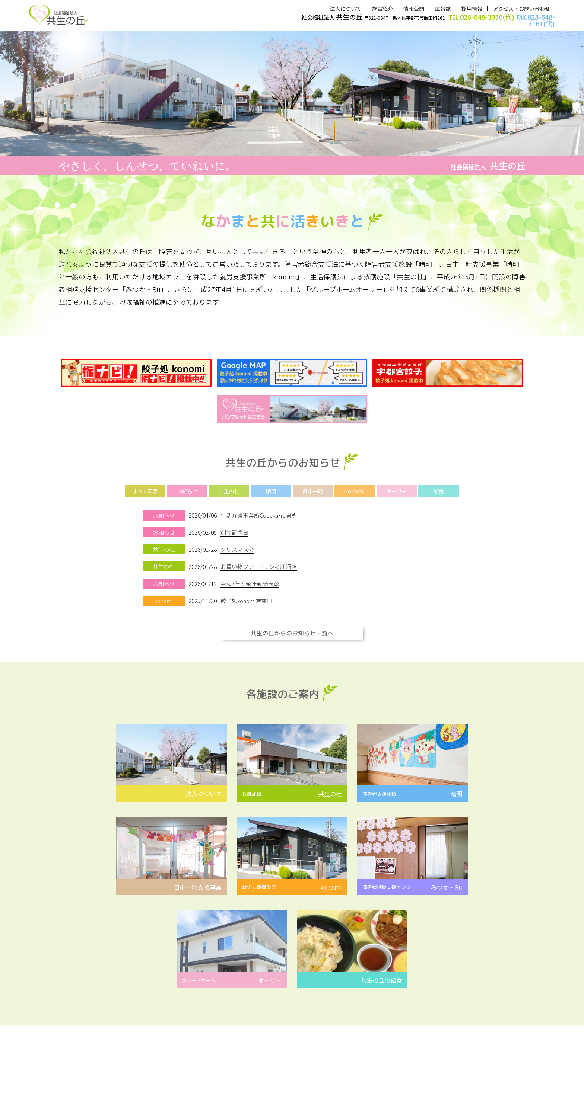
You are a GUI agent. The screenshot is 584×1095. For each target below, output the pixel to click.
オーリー (396, 487)
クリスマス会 (237, 544)
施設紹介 (382, 8)
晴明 (271, 487)
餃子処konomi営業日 (246, 595)
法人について (345, 8)
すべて (145, 487)
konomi (355, 487)
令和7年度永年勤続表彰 (249, 578)
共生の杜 (229, 487)
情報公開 (413, 8)
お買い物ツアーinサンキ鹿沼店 (258, 561)
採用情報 (471, 8)
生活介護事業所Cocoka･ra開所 (259, 511)
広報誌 (443, 8)
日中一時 (312, 487)
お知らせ (187, 487)
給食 (439, 487)
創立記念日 (234, 528)
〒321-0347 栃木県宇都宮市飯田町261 (428, 20)
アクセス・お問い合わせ (521, 8)
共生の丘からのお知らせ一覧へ (292, 626)
